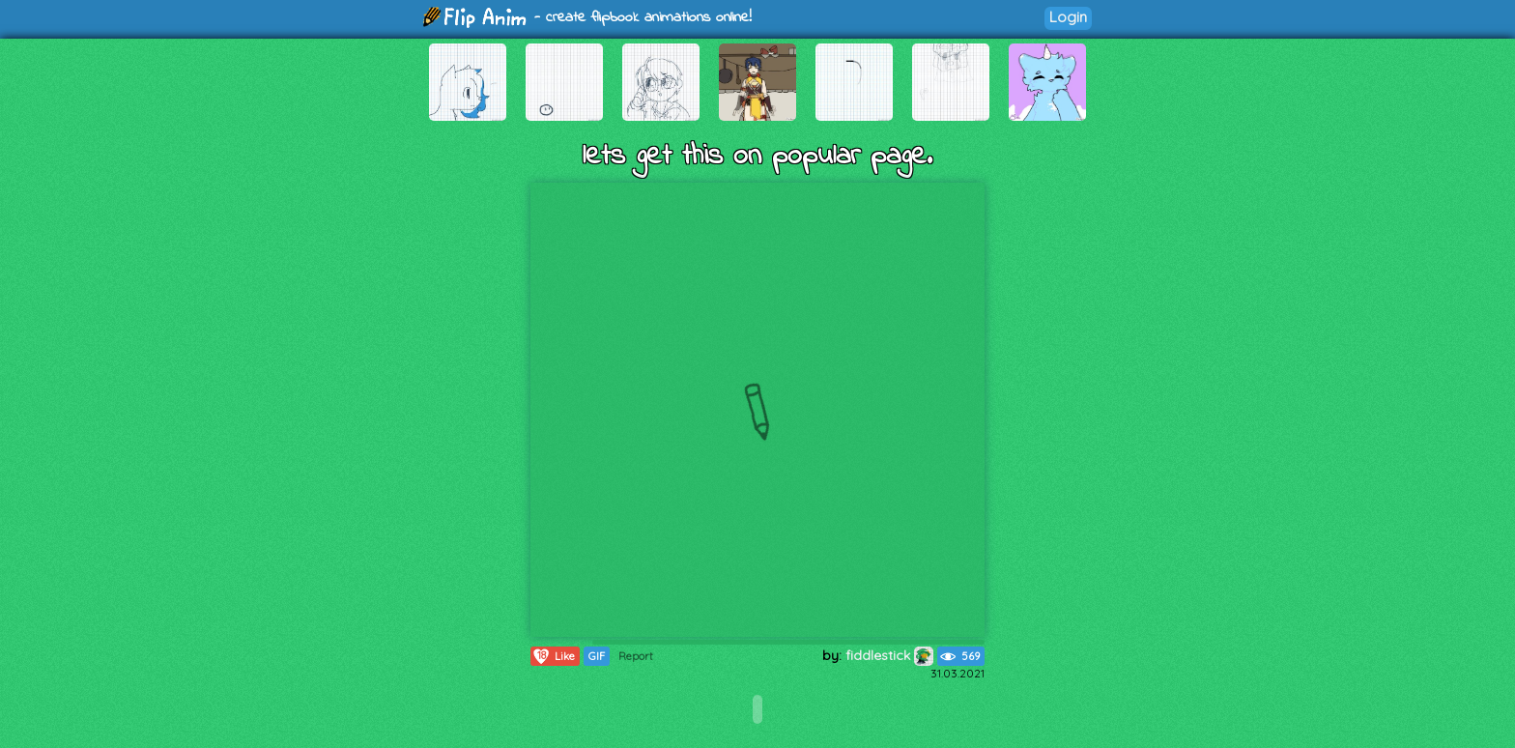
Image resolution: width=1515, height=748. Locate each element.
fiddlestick (889, 655)
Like (553, 656)
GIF (596, 656)
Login (1068, 17)
